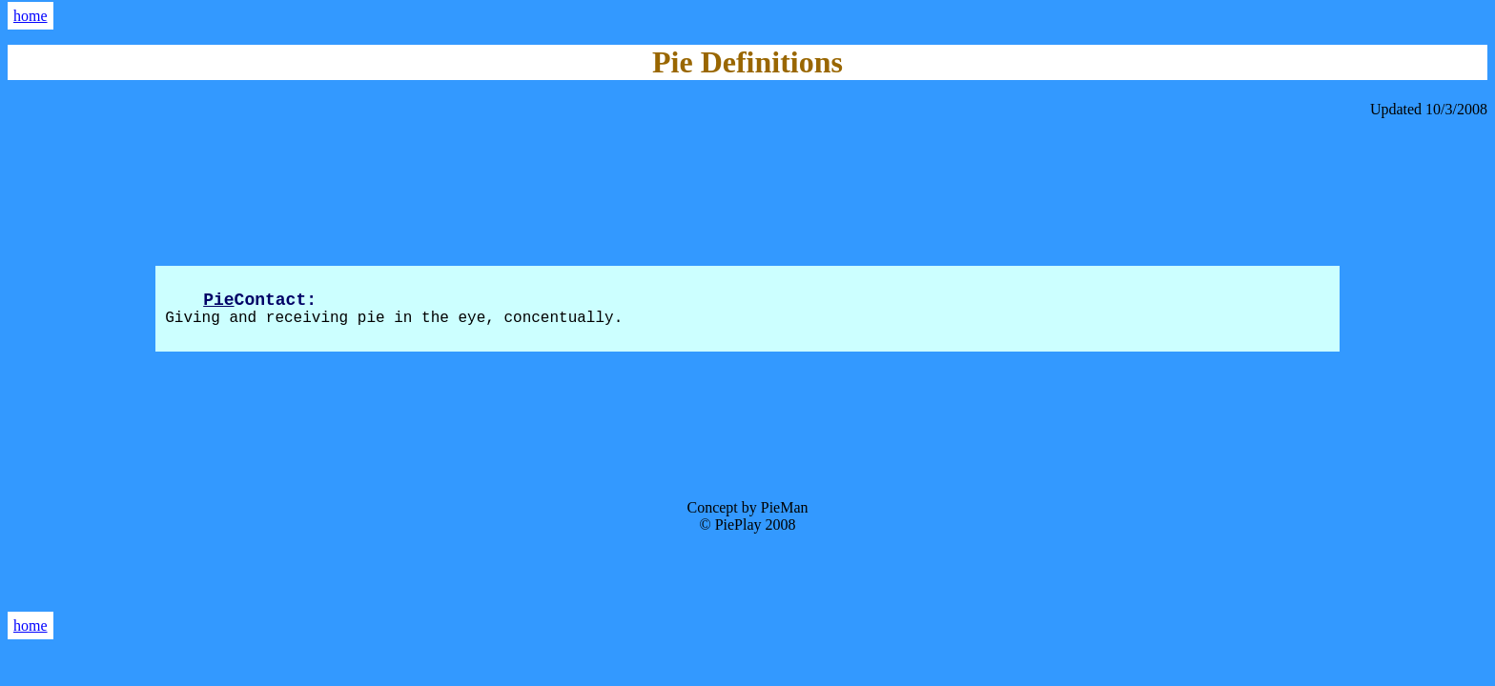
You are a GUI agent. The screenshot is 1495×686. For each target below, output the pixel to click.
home (30, 16)
